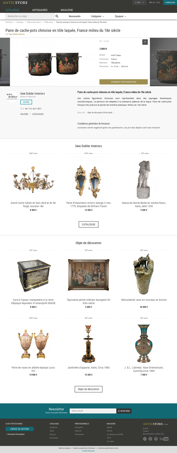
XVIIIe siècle (48, 22)
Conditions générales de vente (108, 448)
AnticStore (9, 22)
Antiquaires (79, 427)
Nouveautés (74, 16)
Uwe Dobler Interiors (32, 93)
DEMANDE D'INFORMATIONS (123, 81)
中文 (158, 2)
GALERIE (24, 114)
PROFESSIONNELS (82, 423)
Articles (109, 431)
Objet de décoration (34, 22)
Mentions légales (64, 448)
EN (154, 2)
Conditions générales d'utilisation (84, 448)
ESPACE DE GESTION (20, 428)
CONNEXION (170, 2)
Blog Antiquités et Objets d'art (153, 434)
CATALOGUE (12, 10)
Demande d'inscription (15, 434)
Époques (53, 434)
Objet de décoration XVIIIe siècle (99, 113)
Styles (52, 431)
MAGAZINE (67, 10)
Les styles (110, 441)
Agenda (109, 427)
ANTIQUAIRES (39, 10)
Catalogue (20, 22)
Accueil (145, 428)
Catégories (53, 427)
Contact (146, 431)
